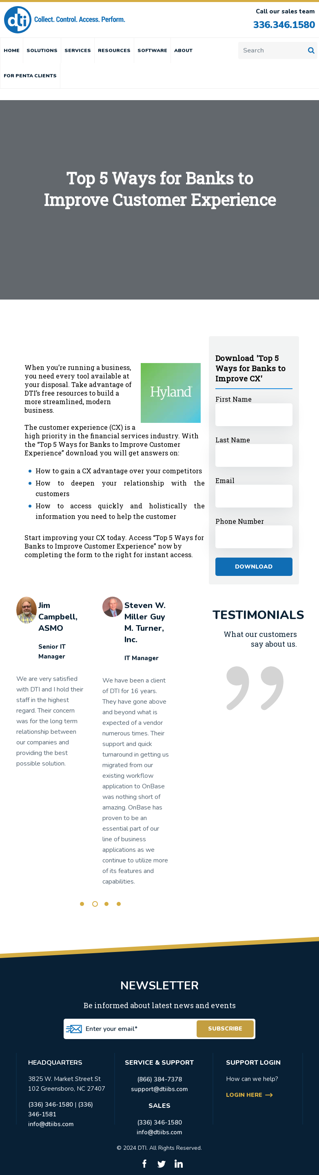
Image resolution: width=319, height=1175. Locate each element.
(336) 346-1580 (50, 1105)
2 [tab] (95, 904)
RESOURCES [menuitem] (114, 50)
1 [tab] (82, 904)
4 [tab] (119, 904)
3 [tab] (106, 904)
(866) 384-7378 (159, 1079)
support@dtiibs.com (159, 1089)
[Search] (278, 50)
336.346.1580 (282, 25)
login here (244, 1095)
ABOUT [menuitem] (183, 50)
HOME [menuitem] (12, 50)
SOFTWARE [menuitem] (152, 50)
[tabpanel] (50, 686)
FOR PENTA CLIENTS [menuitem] (30, 75)
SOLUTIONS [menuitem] (42, 50)
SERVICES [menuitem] (77, 50)
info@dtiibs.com (51, 1124)
